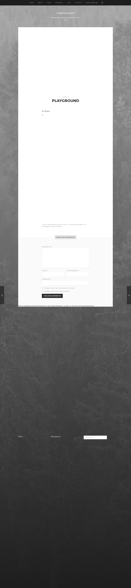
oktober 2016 (23, 425)
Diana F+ (54, 401)
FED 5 (53, 412)
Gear (52, 430)
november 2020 (24, 354)
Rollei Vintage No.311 (58, 527)
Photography (46, 226)
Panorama (54, 504)
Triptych (54, 558)
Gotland (54, 434)
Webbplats (46, 279)
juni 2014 (21, 466)
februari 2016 (23, 437)
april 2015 (21, 452)
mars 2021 (21, 349)
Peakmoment (65, 13)
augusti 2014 (22, 463)
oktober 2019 (23, 373)
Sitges (53, 537)
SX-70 (53, 550)
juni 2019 (21, 379)
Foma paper (55, 415)
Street (53, 226)
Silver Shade (55, 536)
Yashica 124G (55, 565)
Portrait (53, 521)
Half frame (55, 440)
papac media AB (92, 3)
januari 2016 (22, 439)
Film (52, 414)
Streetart (59, 226)
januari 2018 (22, 404)
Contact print (56, 386)
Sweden (54, 549)
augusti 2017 (22, 411)
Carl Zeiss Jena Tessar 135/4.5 (61, 380)
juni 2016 (21, 431)
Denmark (54, 398)
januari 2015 (22, 456)
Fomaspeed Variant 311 (59, 420)
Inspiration (54, 456)
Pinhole (54, 510)
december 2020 (24, 353)
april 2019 (21, 382)
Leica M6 (54, 479)
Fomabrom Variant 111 (59, 417)
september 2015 (24, 444)
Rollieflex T (55, 530)
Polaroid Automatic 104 (59, 517)
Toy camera (55, 555)
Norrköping (55, 499)
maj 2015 (21, 450)
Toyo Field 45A (56, 556)
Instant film (55, 457)
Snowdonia (55, 540)
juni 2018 (21, 396)
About (40, 3)
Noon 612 (54, 498)
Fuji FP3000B (56, 428)
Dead (53, 395)
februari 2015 (23, 454)
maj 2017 (21, 415)
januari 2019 (22, 386)
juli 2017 (21, 412)
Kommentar (46, 246)
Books (53, 373)
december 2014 (24, 457)
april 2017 (21, 417)
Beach (53, 367)
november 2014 (24, 459)
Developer (55, 399)
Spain (53, 542)
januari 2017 (22, 421)
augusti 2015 (22, 446)
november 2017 (24, 407)
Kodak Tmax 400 (57, 466)
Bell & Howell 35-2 (57, 369)
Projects (59, 3)
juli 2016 (21, 430)
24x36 (45, 224)
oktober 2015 (23, 443)
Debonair (54, 396)
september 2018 (24, 392)
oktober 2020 (23, 356)
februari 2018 (23, 402)
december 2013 (24, 475)
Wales (53, 563)
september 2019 (24, 375)
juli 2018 (21, 395)
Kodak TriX (82, 224)
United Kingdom (57, 559)
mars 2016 (21, 436)
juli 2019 (21, 378)
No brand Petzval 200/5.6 (60, 497)
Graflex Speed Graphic (59, 437)
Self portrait (55, 534)
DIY (52, 404)
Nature (53, 492)
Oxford (53, 502)
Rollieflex (54, 528)
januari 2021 (22, 351)
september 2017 (24, 410)
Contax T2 (65, 224)
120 (52, 347)
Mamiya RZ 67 (56, 484)
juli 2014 (21, 465)
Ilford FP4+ (55, 447)
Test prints (55, 552)
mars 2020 (22, 366)
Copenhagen (55, 391)
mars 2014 (21, 470)
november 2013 (24, 476)
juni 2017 (21, 414)
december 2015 (23, 440)
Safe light (54, 531)
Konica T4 (54, 469)
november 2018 (24, 389)
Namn (44, 270)
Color (53, 385)
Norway (54, 501)
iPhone (53, 460)
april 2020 (22, 365)
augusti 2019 (22, 376)
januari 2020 (22, 369)
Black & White (57, 224)
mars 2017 (21, 418)
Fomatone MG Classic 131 (60, 421)
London (54, 481)
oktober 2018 (23, 391)
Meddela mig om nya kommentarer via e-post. (59, 288)
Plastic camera (56, 514)
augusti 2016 (22, 428)
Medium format (56, 489)
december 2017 (24, 405)
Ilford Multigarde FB (58, 450)
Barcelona (54, 366)
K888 (53, 462)
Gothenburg (74, 224)
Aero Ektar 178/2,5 (57, 360)
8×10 (52, 357)
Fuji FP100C (55, 427)
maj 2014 (21, 468)
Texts (49, 3)
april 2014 (21, 469)
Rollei (53, 524)
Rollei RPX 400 (56, 526)
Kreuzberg (55, 472)
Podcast (54, 515)
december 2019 (24, 370)
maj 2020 (21, 363)
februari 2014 (23, 472)
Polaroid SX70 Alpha (58, 520)
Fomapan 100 (56, 418)
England (54, 410)
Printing (54, 523)
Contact (78, 3)
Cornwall (54, 392)
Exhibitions (55, 411)
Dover (53, 405)
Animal (53, 363)
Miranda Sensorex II (58, 491)
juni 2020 (21, 362)
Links (69, 3)
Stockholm (55, 544)
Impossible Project (57, 454)
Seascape (54, 533)
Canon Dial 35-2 (56, 379)
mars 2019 (21, 383)
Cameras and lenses (58, 376)
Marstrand (54, 486)
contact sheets (56, 388)
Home (31, 3)
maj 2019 (21, 380)
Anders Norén (68, 582)
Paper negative (56, 505)
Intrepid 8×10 (56, 459)
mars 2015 (21, 453)
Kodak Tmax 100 (57, 465)
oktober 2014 (23, 460)
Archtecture (55, 365)
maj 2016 (21, 433)
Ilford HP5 (54, 449)
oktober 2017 (23, 408)
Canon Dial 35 (56, 378)
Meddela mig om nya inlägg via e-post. (57, 291)
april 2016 (21, 434)
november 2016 (23, 424)
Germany (54, 431)
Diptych (54, 402)
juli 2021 (21, 347)
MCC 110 (54, 488)
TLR (52, 553)
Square (53, 543)
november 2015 (23, 441)
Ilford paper (55, 452)
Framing (54, 424)
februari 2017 (23, 420)
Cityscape (54, 383)
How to (53, 444)
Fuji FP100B (55, 425)
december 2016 (23, 423)
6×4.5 (53, 353)
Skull (53, 539)
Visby (53, 560)
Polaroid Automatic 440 (59, 518)
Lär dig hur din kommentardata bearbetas (78, 306)
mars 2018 (22, 401)
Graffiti (53, 436)
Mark (53, 485)
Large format (55, 478)
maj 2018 (21, 398)
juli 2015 (21, 447)
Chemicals (54, 382)
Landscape (55, 475)
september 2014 (24, 462)
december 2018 (24, 388)
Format (53, 423)
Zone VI (54, 568)
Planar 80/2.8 (56, 513)
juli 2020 (21, 360)
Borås (53, 375)
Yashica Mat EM (56, 566)
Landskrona (55, 476)
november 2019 (24, 372)
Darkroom (54, 394)
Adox (53, 359)
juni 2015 (21, 449)
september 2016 (24, 427)
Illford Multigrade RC (58, 453)
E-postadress (73, 270)
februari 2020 (23, 367)
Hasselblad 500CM (57, 443)
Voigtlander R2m (57, 562)
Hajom (53, 439)
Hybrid (53, 446)
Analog (49, 224)
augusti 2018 (23, 394)
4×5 (52, 350)
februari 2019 (23, 385)
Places (53, 511)
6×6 (52, 354)
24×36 (53, 349)
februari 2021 (23, 350)
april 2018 (21, 399)
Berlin (53, 370)
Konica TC (54, 470)
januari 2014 (22, 473)
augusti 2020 (23, 359)
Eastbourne (55, 407)
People (53, 507)
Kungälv (54, 473)
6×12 (52, 351)
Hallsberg (54, 441)
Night (53, 494)
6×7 (52, 356)
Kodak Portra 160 (57, 463)
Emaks (53, 408)
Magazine (54, 482)
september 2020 (24, 357)
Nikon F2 (54, 495)
